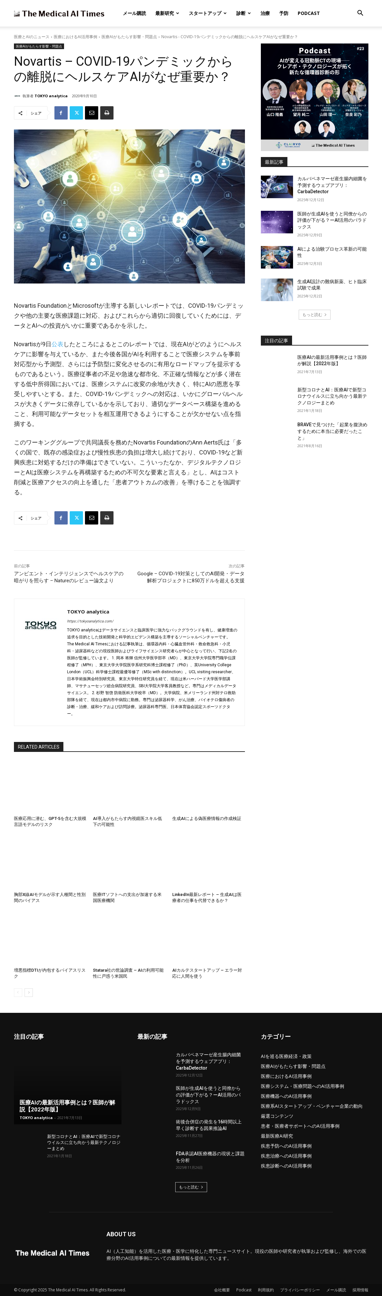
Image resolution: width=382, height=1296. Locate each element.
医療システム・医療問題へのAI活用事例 (302, 1086)
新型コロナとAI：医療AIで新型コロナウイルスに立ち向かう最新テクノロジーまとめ (332, 396)
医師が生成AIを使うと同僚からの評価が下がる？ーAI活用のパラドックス (332, 220)
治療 (265, 13)
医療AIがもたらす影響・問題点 (129, 37)
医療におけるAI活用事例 (75, 37)
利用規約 (266, 1290)
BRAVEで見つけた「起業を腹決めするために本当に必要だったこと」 (332, 431)
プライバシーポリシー (300, 1290)
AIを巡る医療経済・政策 (286, 1056)
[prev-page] (18, 992)
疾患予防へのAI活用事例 (286, 1146)
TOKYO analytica (51, 95)
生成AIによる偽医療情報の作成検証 (206, 818)
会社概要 (222, 1290)
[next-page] (29, 992)
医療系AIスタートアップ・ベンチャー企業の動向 (312, 1106)
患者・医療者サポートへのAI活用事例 (300, 1126)
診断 (243, 13)
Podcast (309, 13)
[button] (360, 14)
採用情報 (360, 1290)
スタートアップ (208, 13)
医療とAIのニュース (31, 37)
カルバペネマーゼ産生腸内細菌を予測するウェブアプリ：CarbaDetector (332, 185)
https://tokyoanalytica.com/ (90, 621)
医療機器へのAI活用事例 (286, 1096)
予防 (283, 13)
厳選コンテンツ (277, 1116)
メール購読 (134, 13)
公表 (57, 344)
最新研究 (167, 13)
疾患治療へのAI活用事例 (286, 1156)
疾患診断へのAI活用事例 (286, 1166)
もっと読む (314, 314)
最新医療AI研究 (277, 1136)
